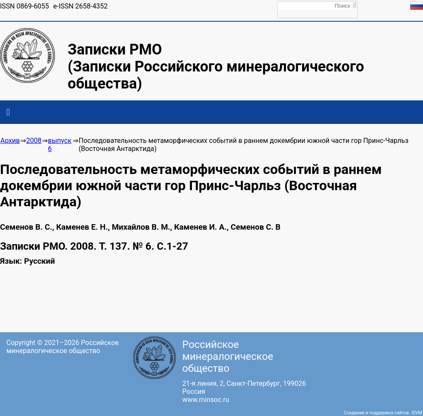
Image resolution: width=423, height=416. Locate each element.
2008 (34, 141)
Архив (10, 141)
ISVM (417, 413)
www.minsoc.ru (205, 400)
